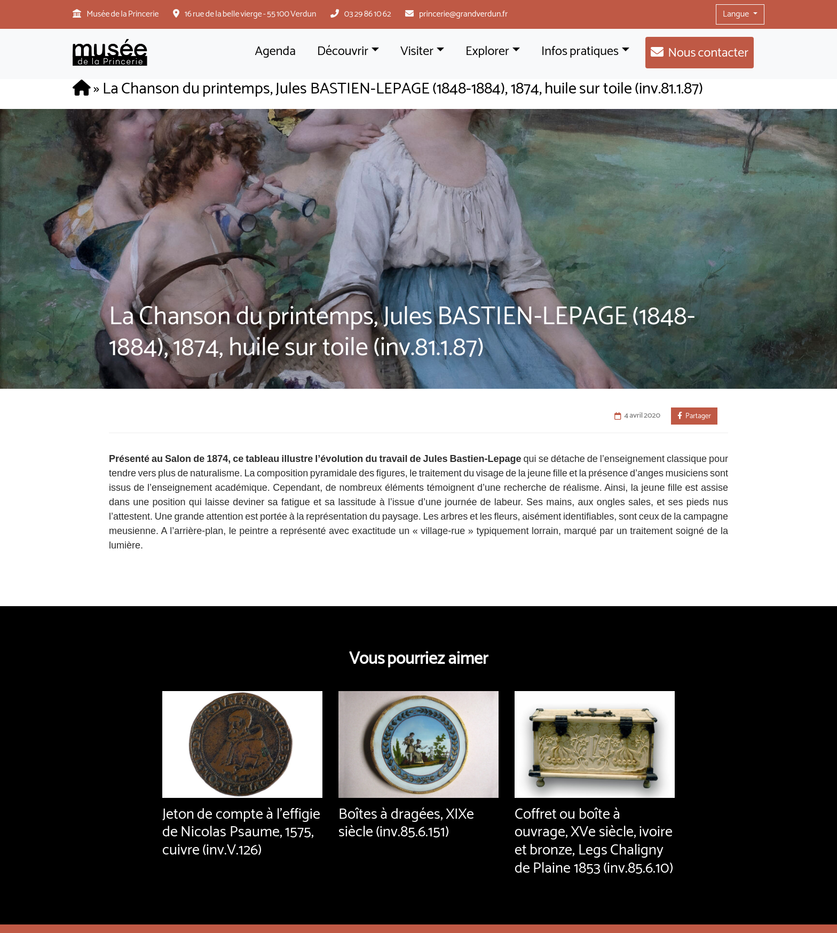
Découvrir (342, 51)
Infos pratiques (580, 51)
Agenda (275, 51)
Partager (694, 416)
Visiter (416, 51)
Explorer (487, 51)
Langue (737, 14)
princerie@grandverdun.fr (463, 14)
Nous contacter (708, 53)
